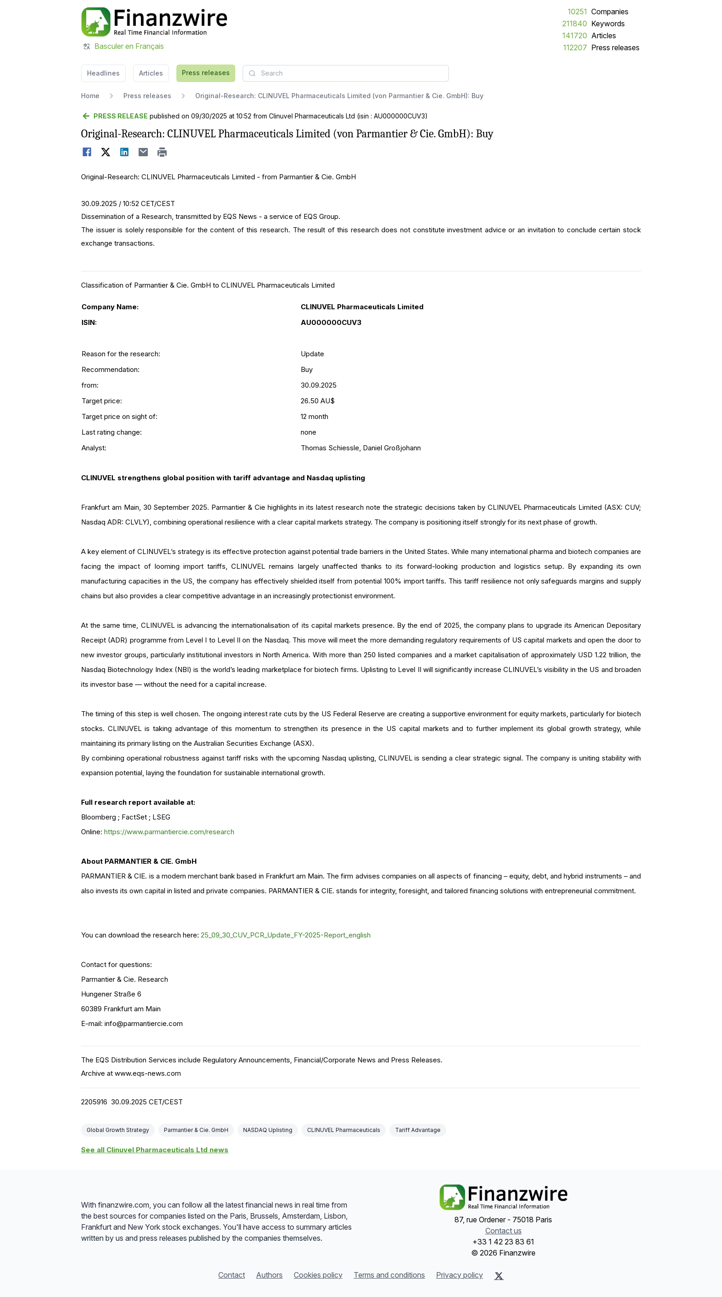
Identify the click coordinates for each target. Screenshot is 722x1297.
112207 (575, 47)
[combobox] (346, 73)
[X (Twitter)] (499, 1275)
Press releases (615, 47)
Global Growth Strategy (118, 1129)
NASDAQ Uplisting (267, 1129)
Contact (231, 1274)
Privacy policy (459, 1274)
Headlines (103, 73)
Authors (269, 1274)
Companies (610, 11)
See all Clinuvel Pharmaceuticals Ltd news (154, 1149)
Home (90, 96)
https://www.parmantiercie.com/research (169, 831)
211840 (574, 23)
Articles (603, 35)
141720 (574, 35)
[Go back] (114, 116)
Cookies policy (318, 1274)
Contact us (503, 1230)
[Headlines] (154, 22)
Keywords (608, 23)
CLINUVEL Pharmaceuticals (343, 1129)
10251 (577, 11)
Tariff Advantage (418, 1129)
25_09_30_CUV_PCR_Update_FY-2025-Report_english (286, 935)
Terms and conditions (389, 1274)
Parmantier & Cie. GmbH (196, 1129)
